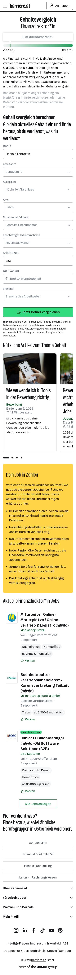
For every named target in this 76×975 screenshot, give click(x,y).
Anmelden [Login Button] (59, 5)
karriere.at (38, 960)
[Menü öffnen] (5, 5)
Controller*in (38, 843)
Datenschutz (13, 951)
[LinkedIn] (25, 929)
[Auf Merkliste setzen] (27, 660)
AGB (66, 943)
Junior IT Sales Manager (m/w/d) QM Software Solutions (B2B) (42, 743)
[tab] (6, 457)
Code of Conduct (59, 951)
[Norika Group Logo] (38, 968)
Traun (26, 712)
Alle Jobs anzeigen (38, 804)
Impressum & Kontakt (45, 943)
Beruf (7, 146)
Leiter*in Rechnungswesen (38, 877)
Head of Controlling (38, 866)
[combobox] (38, 151)
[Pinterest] (60, 929)
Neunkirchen (31, 647)
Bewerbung (14, 404)
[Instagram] (16, 929)
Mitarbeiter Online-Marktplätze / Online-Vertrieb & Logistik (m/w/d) (44, 620)
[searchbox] (38, 154)
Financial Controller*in (38, 854)
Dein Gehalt (11, 271)
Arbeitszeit (11, 253)
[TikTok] (42, 929)
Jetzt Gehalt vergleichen (38, 312)
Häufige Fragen (18, 943)
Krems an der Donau (36, 770)
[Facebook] (33, 929)
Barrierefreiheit (35, 951)
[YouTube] (51, 929)
